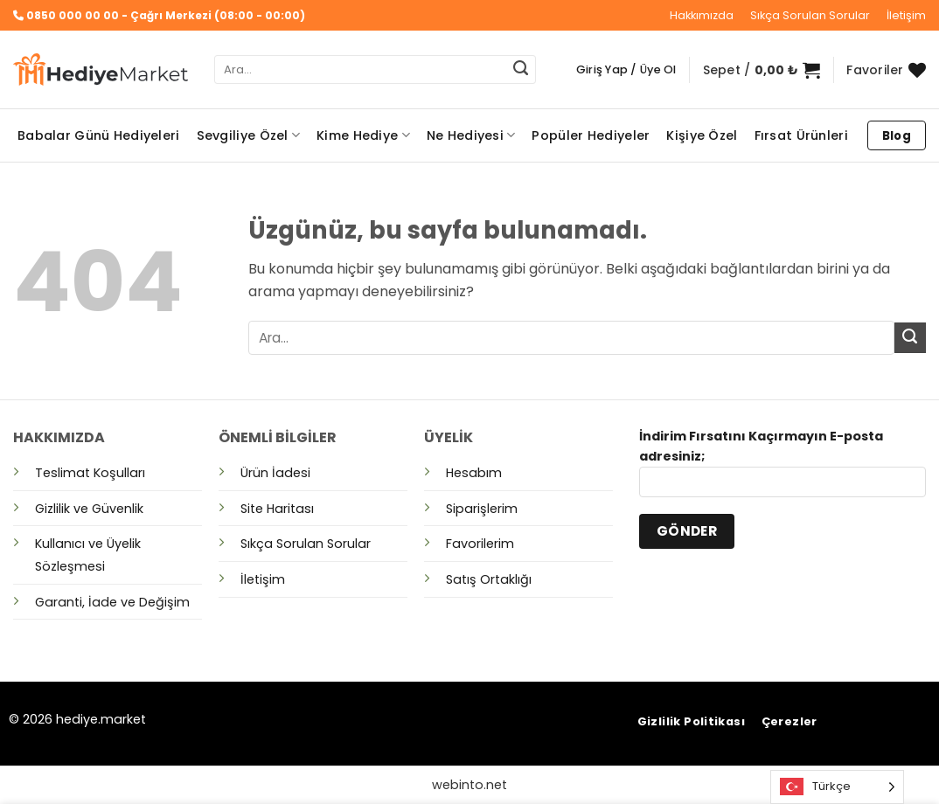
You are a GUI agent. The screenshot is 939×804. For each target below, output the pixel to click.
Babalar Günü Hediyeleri (98, 135)
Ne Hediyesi (471, 135)
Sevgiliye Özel (249, 135)
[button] (626, 70)
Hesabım (474, 473)
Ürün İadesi (275, 473)
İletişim (906, 15)
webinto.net (469, 785)
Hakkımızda (702, 15)
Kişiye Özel (701, 135)
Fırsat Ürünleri (801, 135)
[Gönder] (520, 70)
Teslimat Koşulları (90, 473)
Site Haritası (277, 508)
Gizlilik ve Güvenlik (89, 508)
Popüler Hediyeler (591, 135)
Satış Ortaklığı (489, 579)
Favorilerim (480, 543)
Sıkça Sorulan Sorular (810, 15)
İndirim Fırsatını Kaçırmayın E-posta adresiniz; (782, 468)
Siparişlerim (482, 508)
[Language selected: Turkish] (837, 787)
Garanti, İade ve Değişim (112, 602)
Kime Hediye (363, 135)
